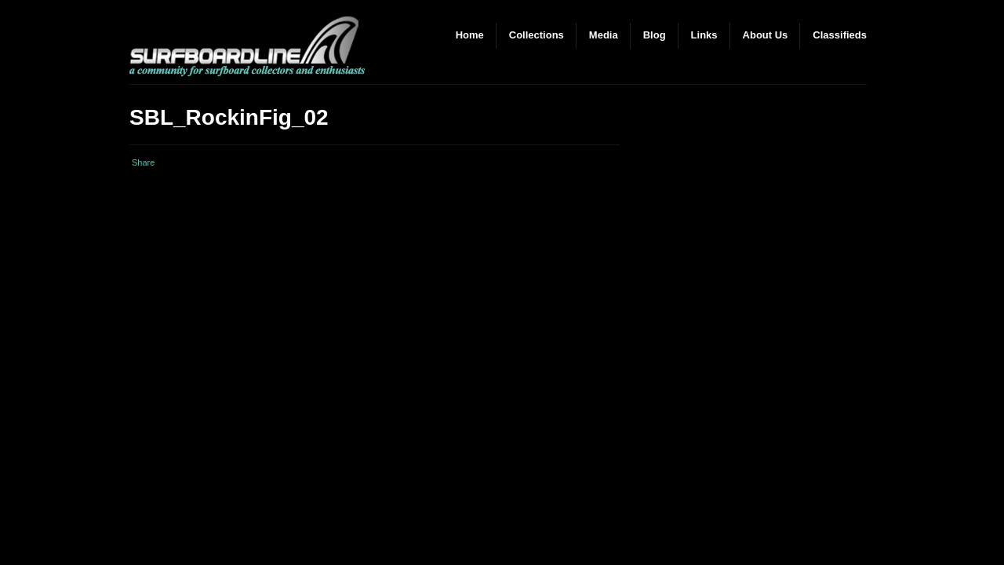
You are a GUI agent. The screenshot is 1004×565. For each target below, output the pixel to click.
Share (143, 162)
